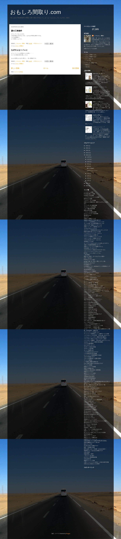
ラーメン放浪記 (88, 360)
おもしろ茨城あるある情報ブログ (93, 314)
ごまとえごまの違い (89, 455)
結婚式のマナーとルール (90, 439)
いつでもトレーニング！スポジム (93, 233)
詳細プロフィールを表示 (90, 48)
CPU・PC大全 (88, 258)
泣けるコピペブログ (89, 417)
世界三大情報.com (89, 368)
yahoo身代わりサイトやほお (91, 273)
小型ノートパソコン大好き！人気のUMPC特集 (96, 462)
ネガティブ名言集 (88, 348)
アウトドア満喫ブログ (90, 274)
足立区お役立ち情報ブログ (91, 445)
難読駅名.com (87, 215)
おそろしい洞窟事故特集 (90, 457)
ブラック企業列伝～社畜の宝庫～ (93, 358)
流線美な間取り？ (97, 115)
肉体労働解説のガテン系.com (92, 442)
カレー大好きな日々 (89, 322)
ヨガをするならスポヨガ (90, 228)
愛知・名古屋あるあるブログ (91, 396)
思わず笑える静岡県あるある (91, 388)
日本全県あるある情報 (90, 408)
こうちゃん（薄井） (99, 35)
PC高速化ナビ (88, 264)
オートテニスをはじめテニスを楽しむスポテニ (96, 243)
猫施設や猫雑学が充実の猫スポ (92, 220)
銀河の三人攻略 (88, 198)
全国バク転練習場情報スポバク (92, 245)
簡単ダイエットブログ (90, 435)
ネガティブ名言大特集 (90, 347)
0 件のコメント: (38, 43)
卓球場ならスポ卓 (88, 241)
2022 (87, 148)
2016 (87, 185)
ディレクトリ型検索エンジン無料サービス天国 (96, 333)
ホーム (45, 68)
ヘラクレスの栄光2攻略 (90, 212)
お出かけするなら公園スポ (91, 235)
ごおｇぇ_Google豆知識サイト (92, 324)
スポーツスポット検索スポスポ (92, 238)
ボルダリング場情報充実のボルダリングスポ (96, 230)
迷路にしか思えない (98, 101)
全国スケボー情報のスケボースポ (93, 225)
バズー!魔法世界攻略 (89, 208)
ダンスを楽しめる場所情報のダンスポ (94, 223)
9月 (88, 164)
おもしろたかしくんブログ (91, 294)
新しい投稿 (15, 68)
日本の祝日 (87, 452)
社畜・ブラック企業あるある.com (93, 429)
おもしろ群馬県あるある (90, 312)
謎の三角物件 (16, 31)
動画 (86, 64)
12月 (88, 157)
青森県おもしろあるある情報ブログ (93, 450)
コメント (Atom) (18, 72)
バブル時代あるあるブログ (91, 352)
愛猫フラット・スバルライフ (91, 394)
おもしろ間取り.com (35, 12)
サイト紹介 (88, 58)
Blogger (68, 533)
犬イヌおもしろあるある (90, 424)
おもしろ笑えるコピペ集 (90, 310)
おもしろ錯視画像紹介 (90, 317)
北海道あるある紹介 (89, 376)
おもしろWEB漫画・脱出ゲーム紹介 (93, 286)
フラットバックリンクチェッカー (93, 251)
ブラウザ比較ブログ (89, 356)
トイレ (87, 60)
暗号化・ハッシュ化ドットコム (92, 253)
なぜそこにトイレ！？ (99, 127)
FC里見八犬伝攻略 (89, 195)
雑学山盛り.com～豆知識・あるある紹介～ (95, 449)
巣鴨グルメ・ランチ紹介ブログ (92, 383)
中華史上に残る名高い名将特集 (92, 370)
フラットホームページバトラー (92, 301)
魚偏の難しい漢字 (88, 454)
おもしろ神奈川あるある (90, 309)
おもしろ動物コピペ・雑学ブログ (93, 296)
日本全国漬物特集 (88, 404)
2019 (87, 152)
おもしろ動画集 (88, 297)
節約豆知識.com (88, 434)
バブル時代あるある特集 (90, 353)
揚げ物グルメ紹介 (88, 398)
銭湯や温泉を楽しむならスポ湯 (92, 231)
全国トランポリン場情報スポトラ (93, 226)
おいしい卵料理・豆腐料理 (91, 282)
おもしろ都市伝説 (88, 315)
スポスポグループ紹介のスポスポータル (94, 249)
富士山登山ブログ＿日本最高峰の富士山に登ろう (97, 381)
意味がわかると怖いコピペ (91, 389)
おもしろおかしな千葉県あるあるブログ (94, 287)
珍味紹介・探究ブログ (90, 427)
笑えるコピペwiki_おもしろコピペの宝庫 (95, 432)
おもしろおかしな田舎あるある (92, 289)
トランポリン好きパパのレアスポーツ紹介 (95, 338)
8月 (88, 166)
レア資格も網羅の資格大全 (91, 279)
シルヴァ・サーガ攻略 (90, 200)
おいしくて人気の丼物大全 (91, 284)
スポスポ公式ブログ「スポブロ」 (93, 240)
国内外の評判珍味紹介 (90, 378)
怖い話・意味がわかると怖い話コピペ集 (94, 384)
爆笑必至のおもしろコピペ (91, 422)
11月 (88, 159)
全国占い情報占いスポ (90, 218)
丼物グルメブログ (88, 371)
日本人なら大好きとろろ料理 (91, 463)
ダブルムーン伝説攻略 (90, 207)
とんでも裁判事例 (88, 343)
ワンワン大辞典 (88, 365)
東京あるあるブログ (89, 411)
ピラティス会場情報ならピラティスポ (94, 221)
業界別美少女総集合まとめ (91, 414)
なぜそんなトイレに (19, 50)
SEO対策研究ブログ (89, 269)
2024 (87, 145)
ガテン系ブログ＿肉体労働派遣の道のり (94, 320)
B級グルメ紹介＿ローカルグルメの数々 (94, 256)
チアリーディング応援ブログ (91, 332)
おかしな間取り (89, 54)
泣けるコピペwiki (88, 416)
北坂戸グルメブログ (89, 375)
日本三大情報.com (89, 401)
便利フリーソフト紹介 (90, 373)
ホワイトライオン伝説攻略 (91, 213)
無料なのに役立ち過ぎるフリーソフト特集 (95, 421)
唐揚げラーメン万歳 (89, 460)
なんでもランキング (89, 345)
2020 (87, 150)
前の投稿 (75, 68)
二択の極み (87, 254)
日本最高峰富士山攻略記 (90, 409)
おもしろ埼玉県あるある (90, 302)
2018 (87, 155)
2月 (88, 178)
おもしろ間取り (19, 46)
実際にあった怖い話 (89, 380)
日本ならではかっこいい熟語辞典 (93, 399)
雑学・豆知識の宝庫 (89, 447)
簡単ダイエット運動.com (90, 437)
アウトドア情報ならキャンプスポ (93, 236)
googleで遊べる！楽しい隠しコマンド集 (94, 261)
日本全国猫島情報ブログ (90, 406)
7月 (88, 173)
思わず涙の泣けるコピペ (90, 386)
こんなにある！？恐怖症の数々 (92, 327)
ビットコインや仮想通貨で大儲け (93, 355)
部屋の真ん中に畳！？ (99, 73)
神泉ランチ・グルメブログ (91, 431)
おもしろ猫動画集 (88, 307)
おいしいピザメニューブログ (91, 281)
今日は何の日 (87, 459)
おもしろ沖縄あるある (90, 305)
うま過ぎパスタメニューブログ (92, 276)
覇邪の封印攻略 (88, 210)
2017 (87, 183)
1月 (88, 180)
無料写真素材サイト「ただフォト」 (93, 299)
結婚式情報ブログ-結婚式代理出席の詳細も (95, 440)
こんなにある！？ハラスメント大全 (93, 325)
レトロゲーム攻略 (88, 192)
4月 (88, 176)
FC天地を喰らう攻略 (89, 194)
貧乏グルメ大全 (88, 444)
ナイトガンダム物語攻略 (90, 205)
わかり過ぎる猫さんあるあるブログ (93, 363)
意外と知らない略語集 (90, 393)
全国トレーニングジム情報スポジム (93, 246)
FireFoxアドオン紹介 (89, 259)
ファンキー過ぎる (90, 62)
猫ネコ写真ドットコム (90, 426)
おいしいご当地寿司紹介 (90, 277)
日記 (86, 66)
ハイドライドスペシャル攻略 (91, 197)
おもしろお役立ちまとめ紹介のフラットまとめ (96, 291)
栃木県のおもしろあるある (91, 412)
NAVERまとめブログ (89, 263)
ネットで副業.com (89, 350)
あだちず (86, 217)
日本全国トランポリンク (90, 248)
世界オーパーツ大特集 (90, 366)
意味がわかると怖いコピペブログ (93, 391)
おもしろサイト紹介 (89, 292)
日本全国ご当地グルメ (90, 403)
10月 (88, 161)
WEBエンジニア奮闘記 (90, 271)
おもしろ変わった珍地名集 (91, 304)
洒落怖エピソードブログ (90, 419)
